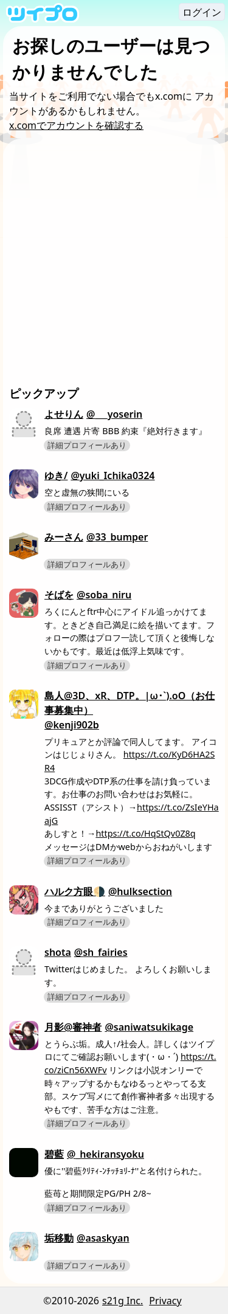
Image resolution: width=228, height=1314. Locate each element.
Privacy (165, 1300)
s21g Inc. (122, 1300)
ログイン (201, 12)
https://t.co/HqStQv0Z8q (145, 833)
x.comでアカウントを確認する (76, 125)
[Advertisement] (114, 265)
